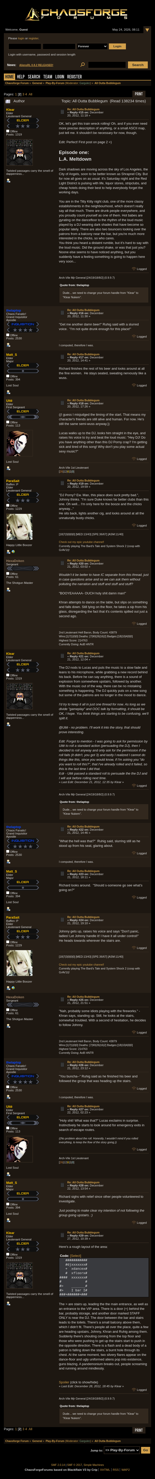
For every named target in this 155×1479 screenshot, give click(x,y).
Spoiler (64, 1382)
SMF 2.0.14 (58, 1465)
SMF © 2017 (74, 1465)
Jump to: (96, 1450)
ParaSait (12, 481)
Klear (10, 110)
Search (34, 77)
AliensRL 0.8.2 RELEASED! (36, 65)
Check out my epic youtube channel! (81, 541)
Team (47, 77)
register (33, 38)
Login (59, 77)
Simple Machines (94, 1465)
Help (21, 77)
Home (9, 77)
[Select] (75, 1256)
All (30, 94)
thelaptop (13, 310)
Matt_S (11, 355)
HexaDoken (15, 561)
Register (74, 77)
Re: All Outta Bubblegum (83, 109)
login (21, 38)
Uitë (9, 401)
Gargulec (85, 83)
